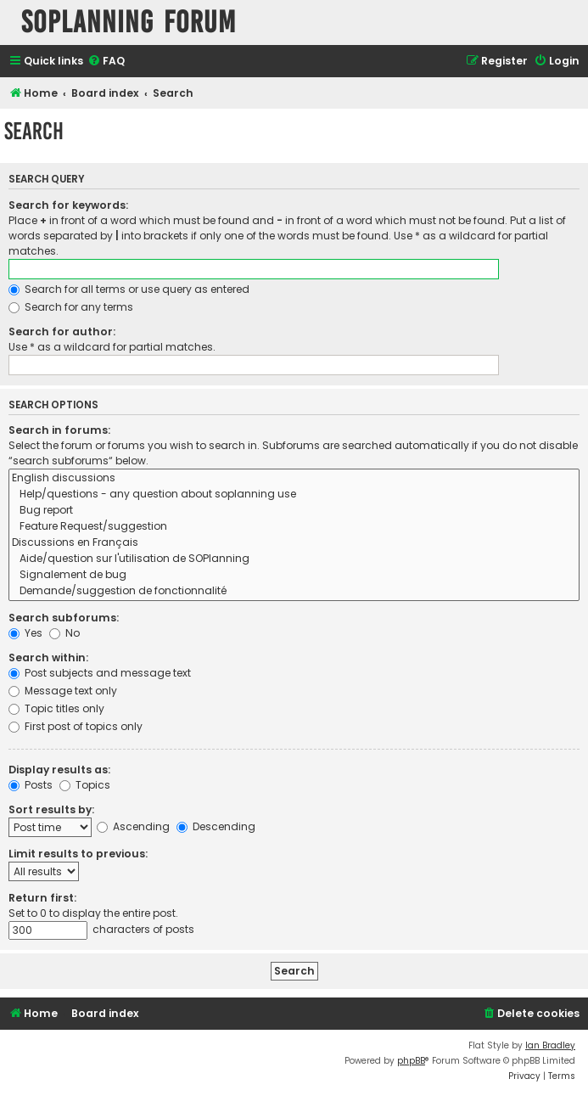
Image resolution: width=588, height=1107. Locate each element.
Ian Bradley (550, 1045)
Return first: (42, 898)
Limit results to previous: (78, 853)
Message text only (62, 690)
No (64, 633)
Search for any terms (70, 307)
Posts (30, 785)
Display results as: (59, 769)
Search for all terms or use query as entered (128, 289)
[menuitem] (106, 61)
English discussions (294, 478)
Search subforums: (63, 617)
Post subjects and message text (99, 673)
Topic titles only (56, 708)
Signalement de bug (294, 575)
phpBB (411, 1060)
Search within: (48, 657)
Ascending (133, 826)
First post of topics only (75, 726)
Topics (84, 785)
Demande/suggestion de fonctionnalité (294, 591)
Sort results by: (51, 809)
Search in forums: (59, 430)
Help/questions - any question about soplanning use (294, 494)
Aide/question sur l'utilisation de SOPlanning (294, 559)
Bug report (294, 511)
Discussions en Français (294, 543)
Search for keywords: (68, 205)
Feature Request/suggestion (294, 527)
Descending (215, 826)
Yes (25, 633)
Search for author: (61, 331)
